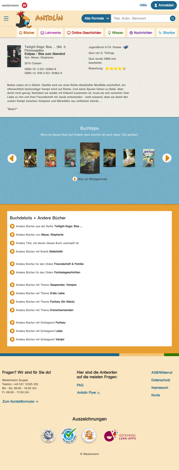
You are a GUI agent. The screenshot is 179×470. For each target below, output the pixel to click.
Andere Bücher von (39, 234)
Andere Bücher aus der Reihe (49, 226)
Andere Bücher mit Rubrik (39, 251)
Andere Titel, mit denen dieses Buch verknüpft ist (47, 243)
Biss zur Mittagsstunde (92, 179)
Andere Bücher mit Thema (46, 284)
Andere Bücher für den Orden (50, 264)
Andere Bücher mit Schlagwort (41, 322)
